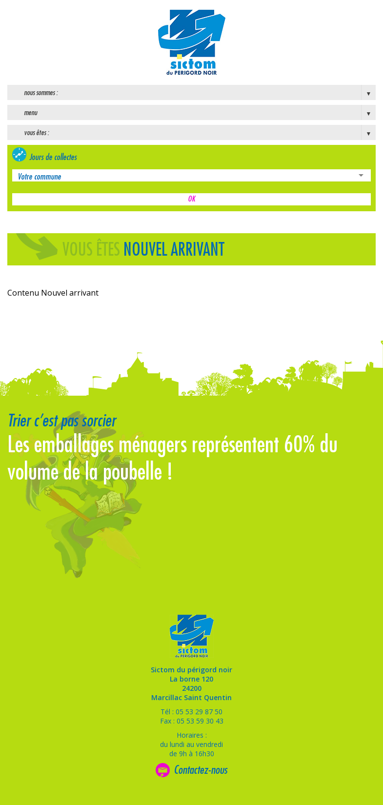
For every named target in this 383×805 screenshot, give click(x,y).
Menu (30, 113)
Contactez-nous (200, 770)
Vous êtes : (36, 133)
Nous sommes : (41, 93)
